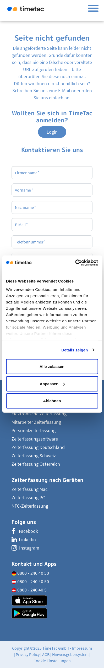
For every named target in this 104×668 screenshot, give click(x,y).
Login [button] (52, 132)
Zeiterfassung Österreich (36, 464)
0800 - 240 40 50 (30, 573)
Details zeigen (74, 349)
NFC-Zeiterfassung (30, 506)
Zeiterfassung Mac (29, 489)
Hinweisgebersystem (70, 654)
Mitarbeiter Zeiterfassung (36, 422)
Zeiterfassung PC (28, 498)
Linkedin (24, 539)
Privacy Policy (28, 654)
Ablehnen (52, 401)
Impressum (82, 648)
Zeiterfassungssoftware (35, 439)
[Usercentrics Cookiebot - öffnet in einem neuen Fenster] (75, 262)
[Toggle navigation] (93, 8)
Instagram (25, 548)
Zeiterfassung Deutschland (38, 447)
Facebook (25, 531)
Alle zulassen (52, 366)
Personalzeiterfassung (34, 430)
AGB (46, 654)
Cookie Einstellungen (52, 660)
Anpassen (52, 383)
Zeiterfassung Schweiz (34, 456)
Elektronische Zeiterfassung (39, 414)
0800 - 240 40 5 (29, 590)
